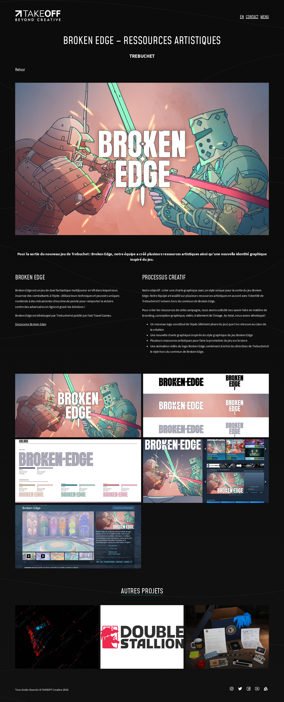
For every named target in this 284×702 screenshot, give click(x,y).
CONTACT (252, 16)
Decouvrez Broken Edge (30, 324)
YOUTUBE (257, 688)
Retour (20, 69)
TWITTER (240, 688)
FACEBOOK (248, 688)
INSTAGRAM (231, 688)
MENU (264, 16)
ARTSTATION (265, 688)
